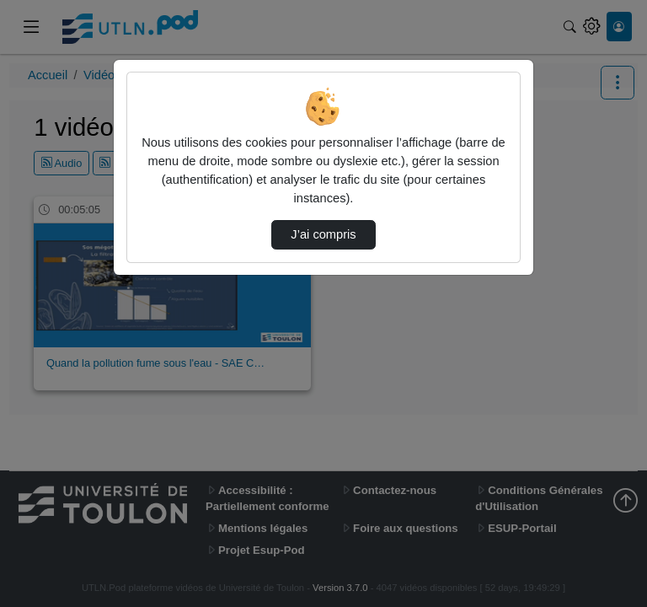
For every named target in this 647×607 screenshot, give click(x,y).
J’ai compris (323, 234)
